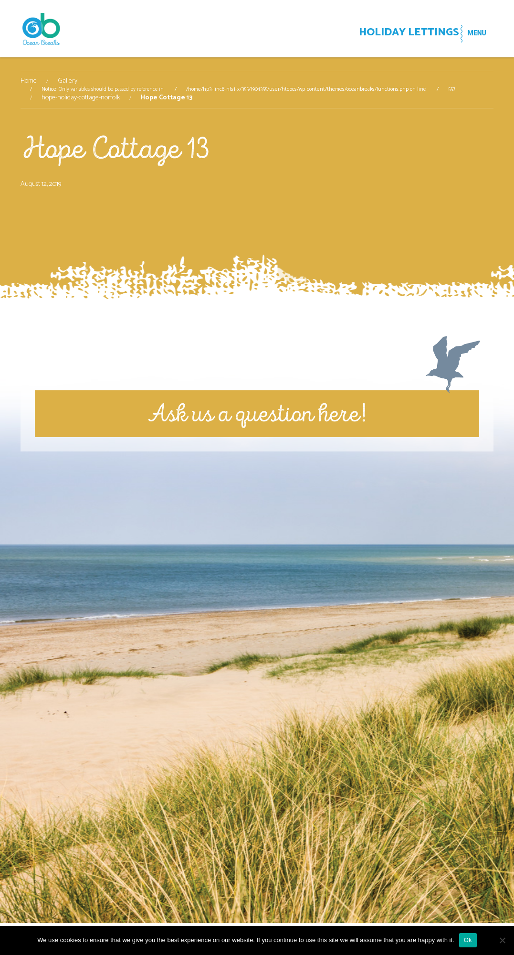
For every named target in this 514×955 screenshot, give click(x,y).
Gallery (67, 81)
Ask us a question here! (257, 413)
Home (29, 81)
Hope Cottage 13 (115, 148)
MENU (471, 33)
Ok (468, 940)
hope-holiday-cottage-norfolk (81, 98)
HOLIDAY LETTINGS (386, 34)
